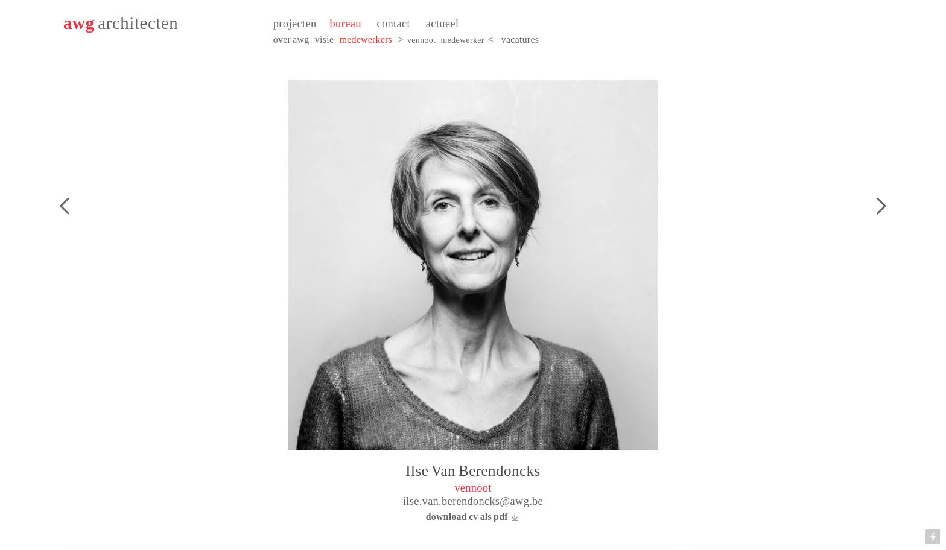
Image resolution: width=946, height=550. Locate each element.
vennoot (421, 40)
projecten (295, 23)
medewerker (462, 40)
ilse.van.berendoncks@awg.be (473, 501)
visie (324, 39)
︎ (881, 206)
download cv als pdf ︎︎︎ (473, 516)
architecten (138, 23)
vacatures (520, 39)
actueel (442, 23)
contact (393, 23)
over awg (291, 39)
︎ (64, 206)
